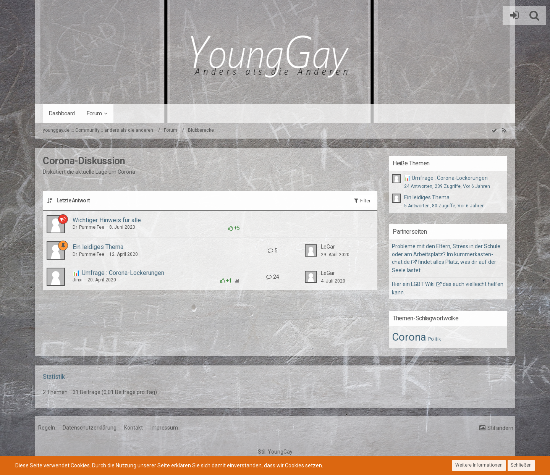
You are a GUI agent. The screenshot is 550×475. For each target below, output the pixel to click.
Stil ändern (500, 428)
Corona (409, 337)
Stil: (275, 452)
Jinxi (77, 280)
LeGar (328, 247)
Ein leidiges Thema (98, 246)
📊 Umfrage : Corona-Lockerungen (118, 272)
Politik (434, 339)
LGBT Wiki (423, 284)
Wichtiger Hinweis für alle (107, 220)
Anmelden (512, 15)
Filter (361, 200)
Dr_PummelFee (88, 227)
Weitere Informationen (479, 465)
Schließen (521, 465)
